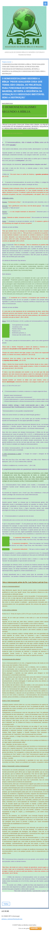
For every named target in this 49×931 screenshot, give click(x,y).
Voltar (6, 904)
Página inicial (6, 62)
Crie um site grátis (23, 928)
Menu (45, 4)
